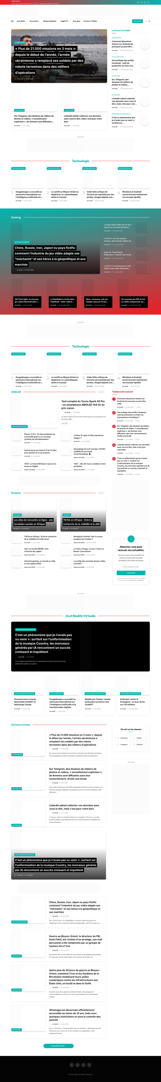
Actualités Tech (118, 57)
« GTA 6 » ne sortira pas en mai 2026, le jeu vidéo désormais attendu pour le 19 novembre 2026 (117, 267)
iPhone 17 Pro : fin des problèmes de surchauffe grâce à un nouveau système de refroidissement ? (39, 436)
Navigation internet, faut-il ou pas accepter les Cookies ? (88, 537)
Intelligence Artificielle (121, 114)
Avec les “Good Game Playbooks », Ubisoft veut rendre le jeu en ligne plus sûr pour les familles (118, 253)
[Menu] (12, 21)
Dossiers (17, 515)
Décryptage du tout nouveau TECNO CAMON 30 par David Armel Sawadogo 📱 (89, 451)
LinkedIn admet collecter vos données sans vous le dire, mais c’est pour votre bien (83, 119)
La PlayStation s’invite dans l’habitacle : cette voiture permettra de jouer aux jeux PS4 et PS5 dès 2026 (62, 300)
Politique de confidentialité (137, 580)
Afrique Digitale (49, 21)
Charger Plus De (58, 1046)
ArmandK (20, 79)
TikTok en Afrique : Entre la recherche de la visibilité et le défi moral (81, 523)
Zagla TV (64, 21)
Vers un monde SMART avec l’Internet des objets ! (36, 550)
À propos (76, 21)
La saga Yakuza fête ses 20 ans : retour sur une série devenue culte (118, 226)
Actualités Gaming (22, 242)
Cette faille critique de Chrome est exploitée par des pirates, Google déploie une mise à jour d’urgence (100, 195)
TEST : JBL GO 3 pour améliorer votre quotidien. (90, 465)
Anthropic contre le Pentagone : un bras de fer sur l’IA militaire (132, 702)
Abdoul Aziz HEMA (79, 457)
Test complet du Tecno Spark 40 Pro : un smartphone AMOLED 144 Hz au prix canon (83, 405)
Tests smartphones (19, 426)
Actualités (21, 21)
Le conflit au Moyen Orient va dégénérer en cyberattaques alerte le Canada (64, 194)
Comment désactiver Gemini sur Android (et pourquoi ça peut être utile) (122, 44)
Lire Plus (64, 423)
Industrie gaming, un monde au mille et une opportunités (39, 562)
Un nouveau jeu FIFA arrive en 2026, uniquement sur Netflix (133, 300)
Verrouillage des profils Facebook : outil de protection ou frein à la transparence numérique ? (124, 63)
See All (101, 392)
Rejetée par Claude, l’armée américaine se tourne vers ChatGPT (97, 702)
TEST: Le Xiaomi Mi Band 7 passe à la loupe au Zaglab (40, 465)
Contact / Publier (90, 21)
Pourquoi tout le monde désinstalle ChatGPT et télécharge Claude (25, 702)
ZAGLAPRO (137, 21)
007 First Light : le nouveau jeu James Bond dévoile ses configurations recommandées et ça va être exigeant (27, 300)
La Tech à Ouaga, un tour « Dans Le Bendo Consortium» (89, 550)
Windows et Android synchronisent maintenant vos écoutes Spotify (134, 194)
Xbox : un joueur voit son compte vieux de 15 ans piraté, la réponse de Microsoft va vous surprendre (97, 300)
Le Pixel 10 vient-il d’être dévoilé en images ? (89, 436)
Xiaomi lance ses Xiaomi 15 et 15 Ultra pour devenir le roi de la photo (40, 451)
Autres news (20, 42)
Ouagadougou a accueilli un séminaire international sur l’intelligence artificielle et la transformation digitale (29, 195)
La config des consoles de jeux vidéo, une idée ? (90, 562)
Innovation (34, 21)
